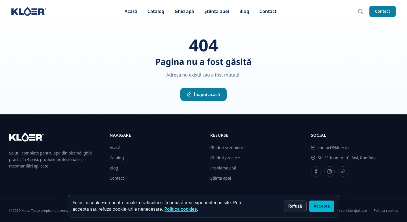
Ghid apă (184, 11)
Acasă (130, 11)
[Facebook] (316, 171)
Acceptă (321, 206)
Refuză (295, 206)
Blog (244, 11)
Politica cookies (180, 209)
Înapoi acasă (203, 94)
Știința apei (216, 11)
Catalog (156, 11)
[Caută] (360, 11)
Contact (268, 11)
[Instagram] (329, 171)
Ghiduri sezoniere (226, 147)
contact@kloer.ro (333, 147)
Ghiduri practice (225, 157)
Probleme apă (223, 168)
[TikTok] (343, 171)
